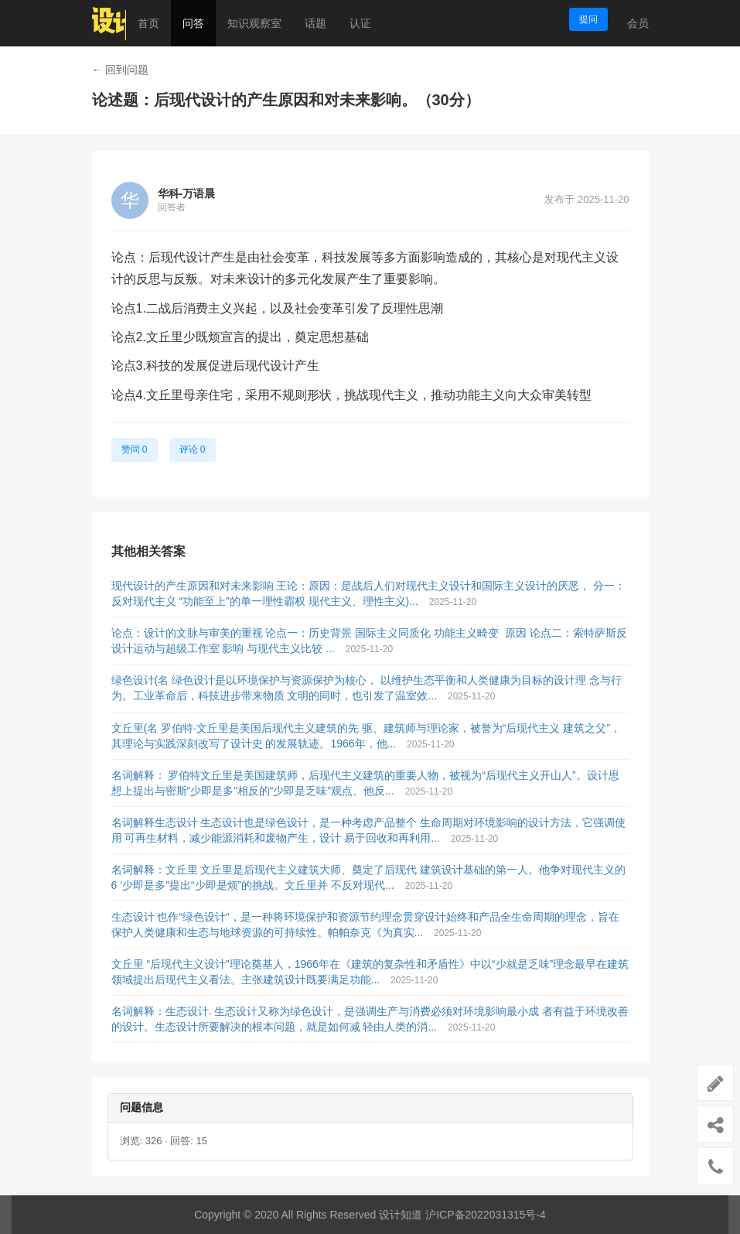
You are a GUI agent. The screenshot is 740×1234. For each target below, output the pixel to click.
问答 (193, 23)
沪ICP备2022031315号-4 (485, 1214)
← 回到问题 (120, 69)
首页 (148, 23)
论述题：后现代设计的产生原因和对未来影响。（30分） (286, 99)
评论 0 (192, 449)
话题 (315, 23)
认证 (360, 23)
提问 (588, 19)
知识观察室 (254, 23)
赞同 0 (134, 449)
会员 (638, 23)
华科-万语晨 (187, 193)
